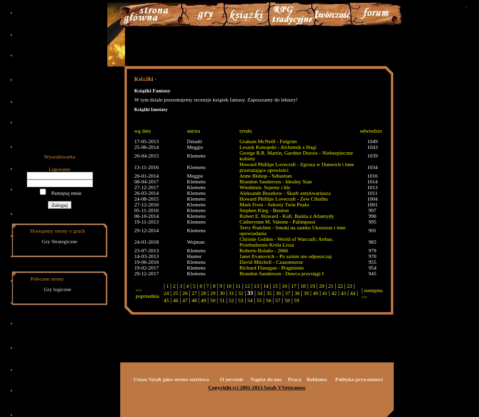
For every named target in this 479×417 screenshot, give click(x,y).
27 (194, 293)
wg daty (142, 131)
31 (231, 293)
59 (296, 300)
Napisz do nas (266, 379)
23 (349, 286)
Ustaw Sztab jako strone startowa (171, 379)
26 (185, 293)
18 (303, 286)
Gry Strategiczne (60, 241)
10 (228, 286)
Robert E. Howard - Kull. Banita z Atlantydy (287, 216)
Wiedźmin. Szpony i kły (265, 187)
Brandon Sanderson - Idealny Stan (276, 181)
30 (222, 293)
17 (294, 286)
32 (240, 293)
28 (203, 293)
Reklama (317, 379)
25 (175, 293)
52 (231, 300)
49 (203, 300)
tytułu (246, 131)
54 (249, 300)
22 (340, 286)
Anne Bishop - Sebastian (266, 176)
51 (222, 300)
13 (256, 286)
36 (278, 293)
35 (269, 293)
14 (265, 286)
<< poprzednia (147, 293)
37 (287, 293)
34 (259, 293)
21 (330, 286)
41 (325, 293)
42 (334, 293)
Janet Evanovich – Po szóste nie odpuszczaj (285, 256)
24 (166, 293)
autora (193, 131)
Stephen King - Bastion (264, 210)
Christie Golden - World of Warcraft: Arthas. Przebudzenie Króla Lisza (286, 242)
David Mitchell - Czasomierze (271, 262)
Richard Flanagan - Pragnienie (272, 267)
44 (352, 293)
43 (343, 293)
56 (268, 300)
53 (240, 300)
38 (296, 293)
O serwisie (231, 379)
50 (213, 300)
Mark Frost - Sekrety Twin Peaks (274, 204)
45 (166, 300)
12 (247, 286)
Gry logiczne (57, 289)
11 (238, 286)
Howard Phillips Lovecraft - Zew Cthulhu (284, 199)
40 (315, 293)
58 (287, 300)
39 (306, 293)
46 (175, 300)
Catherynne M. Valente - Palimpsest (277, 222)
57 (278, 300)
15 (275, 286)
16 (284, 286)
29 (213, 293)
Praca (294, 379)
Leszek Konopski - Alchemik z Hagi (278, 147)
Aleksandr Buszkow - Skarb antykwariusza (285, 193)
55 (259, 300)
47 (185, 300)
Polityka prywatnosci (359, 379)
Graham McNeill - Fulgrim (268, 141)
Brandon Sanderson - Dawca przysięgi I (282, 273)
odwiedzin (371, 131)
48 (194, 300)
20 (321, 286)
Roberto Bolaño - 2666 (264, 250)
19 (312, 286)
